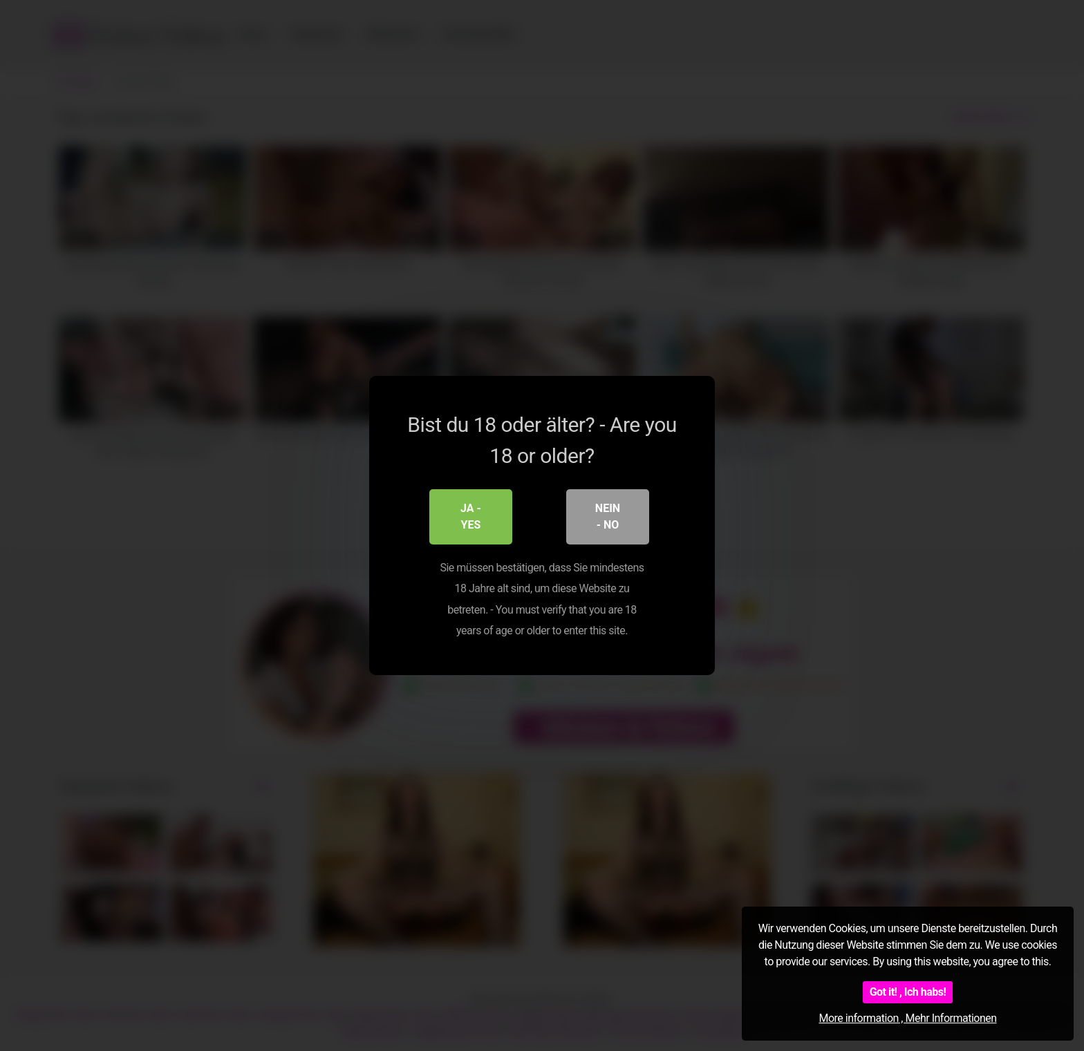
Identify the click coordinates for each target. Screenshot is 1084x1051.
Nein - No (607, 516)
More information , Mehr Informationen (907, 1018)
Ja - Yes (470, 516)
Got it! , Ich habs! (908, 991)
